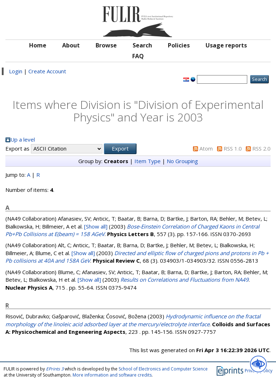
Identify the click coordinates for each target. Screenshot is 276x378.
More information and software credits (112, 375)
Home (37, 45)
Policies (179, 45)
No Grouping (182, 161)
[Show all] (95, 226)
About (71, 45)
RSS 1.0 (233, 148)
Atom (206, 148)
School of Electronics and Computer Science (163, 369)
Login (15, 71)
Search (142, 45)
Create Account (47, 71)
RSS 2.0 (261, 148)
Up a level (22, 139)
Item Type (147, 161)
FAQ (138, 56)
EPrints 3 (55, 369)
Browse (106, 45)
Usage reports (226, 45)
